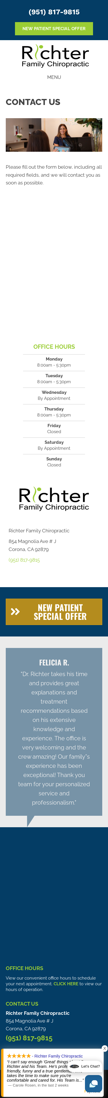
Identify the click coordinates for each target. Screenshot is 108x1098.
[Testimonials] (54, 732)
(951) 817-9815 (54, 12)
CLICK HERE (66, 983)
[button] (54, 612)
